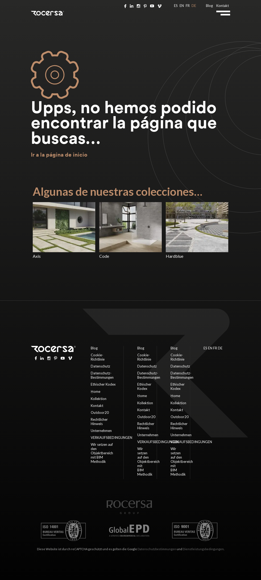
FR (188, 5)
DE (194, 5)
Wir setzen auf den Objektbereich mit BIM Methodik (102, 453)
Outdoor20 (100, 412)
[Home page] (129, 512)
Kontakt (222, 5)
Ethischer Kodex (103, 384)
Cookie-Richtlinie (98, 357)
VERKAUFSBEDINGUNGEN (111, 437)
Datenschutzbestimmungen (157, 549)
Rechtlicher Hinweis (99, 421)
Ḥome (95, 391)
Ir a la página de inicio (59, 154)
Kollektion (98, 399)
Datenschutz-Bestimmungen (102, 375)
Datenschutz (100, 366)
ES (176, 5)
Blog (209, 5)
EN (182, 5)
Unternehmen (101, 430)
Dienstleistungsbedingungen (203, 549)
